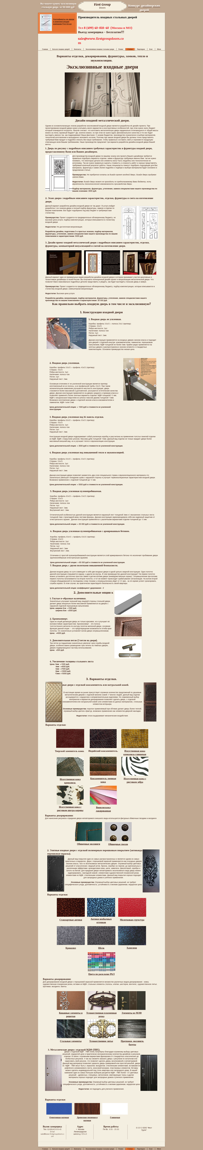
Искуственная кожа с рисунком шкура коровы (70, 808)
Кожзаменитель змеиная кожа (103, 780)
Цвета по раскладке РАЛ (101, 974)
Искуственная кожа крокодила (70, 781)
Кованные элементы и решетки (71, 1014)
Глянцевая (115, 1117)
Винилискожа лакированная (103, 809)
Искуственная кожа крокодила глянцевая (134, 752)
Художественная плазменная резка (101, 1014)
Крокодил (71, 948)
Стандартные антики (70, 919)
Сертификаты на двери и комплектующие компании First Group (63, 21)
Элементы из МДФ (132, 1013)
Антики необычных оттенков (101, 920)
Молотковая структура (132, 919)
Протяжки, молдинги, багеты (132, 1042)
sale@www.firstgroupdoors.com (52, 1135)
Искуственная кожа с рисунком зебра (135, 780)
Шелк (101, 948)
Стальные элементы (71, 1041)
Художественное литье (101, 1041)
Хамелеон (132, 947)
